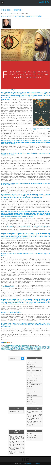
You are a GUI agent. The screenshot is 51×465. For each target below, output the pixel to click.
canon (40, 346)
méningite (22, 348)
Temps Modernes (29, 349)
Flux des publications (32, 435)
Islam (43, 347)
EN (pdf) (13, 90)
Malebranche (12, 348)
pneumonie (9, 349)
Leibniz (7, 348)
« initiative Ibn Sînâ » (18, 302)
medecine (18, 348)
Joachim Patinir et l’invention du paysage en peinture (17, 438)
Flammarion (17, 347)
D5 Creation (28, 463)
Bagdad (36, 346)
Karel (46, 347)
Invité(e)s (30, 388)
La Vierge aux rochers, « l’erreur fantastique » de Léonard (17, 448)
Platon (48, 348)
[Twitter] (2, 342)
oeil (40, 348)
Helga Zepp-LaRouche (28, 347)
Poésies (29, 399)
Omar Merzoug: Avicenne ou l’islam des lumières (21, 16)
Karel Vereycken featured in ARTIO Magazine (35, 419)
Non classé (30, 397)
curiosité (3, 347)
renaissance (14, 349)
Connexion (30, 433)
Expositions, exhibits (32, 380)
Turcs (35, 349)
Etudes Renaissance (15, 345)
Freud (22, 347)
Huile (29, 386)
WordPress (38, 463)
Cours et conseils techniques (33, 370)
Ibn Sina (35, 347)
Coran (48, 346)
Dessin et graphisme (32, 374)
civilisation (44, 346)
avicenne (32, 346)
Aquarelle (30, 361)
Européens (12, 347)
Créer (29, 372)
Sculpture (30, 401)
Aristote (19, 346)
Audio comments (31, 362)
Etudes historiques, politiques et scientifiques (35, 376)
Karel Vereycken (12, 13)
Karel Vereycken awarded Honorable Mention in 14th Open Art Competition (35, 415)
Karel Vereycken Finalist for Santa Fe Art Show (35, 425)
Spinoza (24, 349)
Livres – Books (31, 391)
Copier (29, 368)
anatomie (12, 346)
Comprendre (8, 345)
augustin (27, 346)
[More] (9, 342)
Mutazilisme (36, 348)
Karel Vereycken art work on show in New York (35, 412)
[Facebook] (3, 342)
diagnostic (7, 347)
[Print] (7, 342)
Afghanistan (6, 346)
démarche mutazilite (10, 216)
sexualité (20, 349)
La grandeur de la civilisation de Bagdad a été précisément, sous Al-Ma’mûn (28, 226)
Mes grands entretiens (24, 345)
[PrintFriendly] (6, 342)
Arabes (15, 346)
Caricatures (30, 364)
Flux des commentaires (32, 437)
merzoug (26, 348)
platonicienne (4, 349)
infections (39, 347)
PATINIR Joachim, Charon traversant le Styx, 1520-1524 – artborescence (17, 436)
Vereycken (38, 349)
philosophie (44, 348)
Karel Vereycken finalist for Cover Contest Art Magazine (35, 422)
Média (29, 393)
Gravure (29, 382)
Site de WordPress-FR (32, 439)
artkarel (23, 346)
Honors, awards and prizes (33, 384)
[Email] (5, 342)
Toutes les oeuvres (31, 403)
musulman (31, 348)
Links (29, 390)
